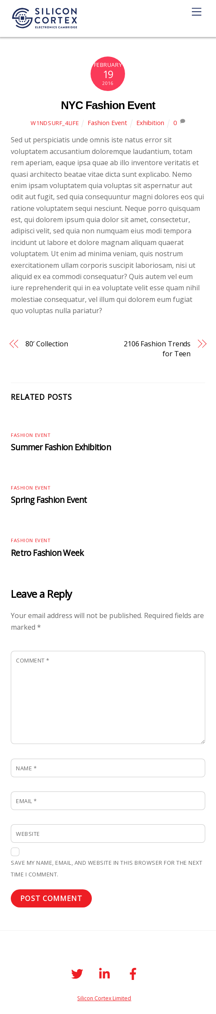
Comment (33, 660)
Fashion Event (107, 123)
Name (26, 768)
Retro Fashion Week (47, 553)
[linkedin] (107, 973)
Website (28, 834)
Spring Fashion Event (49, 499)
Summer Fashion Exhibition (61, 447)
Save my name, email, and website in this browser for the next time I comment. (106, 868)
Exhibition (150, 123)
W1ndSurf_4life (55, 123)
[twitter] (79, 973)
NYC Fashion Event (108, 105)
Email (26, 801)
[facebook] (135, 973)
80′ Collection (46, 343)
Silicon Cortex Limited (104, 998)
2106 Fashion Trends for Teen (157, 348)
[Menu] (196, 11)
